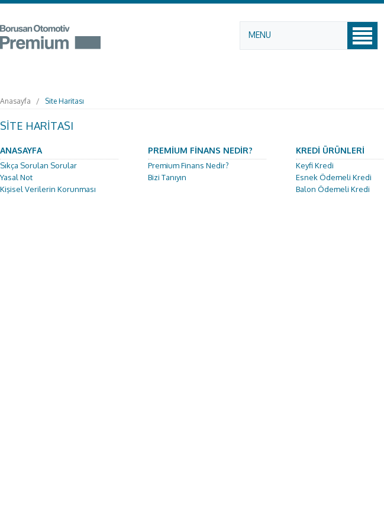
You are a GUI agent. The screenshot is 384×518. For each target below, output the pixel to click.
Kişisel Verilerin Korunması (48, 189)
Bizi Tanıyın (167, 177)
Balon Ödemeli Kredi (333, 189)
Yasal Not (16, 177)
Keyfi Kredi (315, 165)
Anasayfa (15, 101)
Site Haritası (64, 101)
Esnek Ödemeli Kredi (334, 177)
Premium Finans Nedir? (188, 165)
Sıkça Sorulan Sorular (38, 165)
